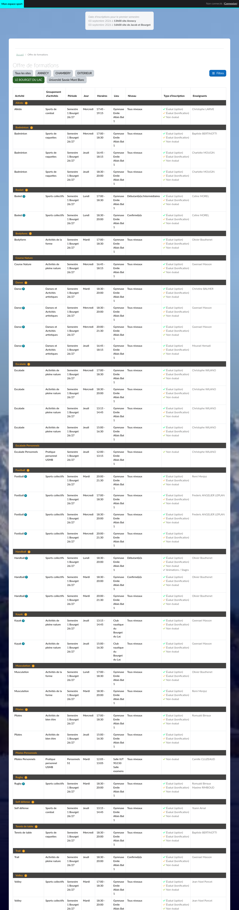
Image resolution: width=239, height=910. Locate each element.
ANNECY (43, 73)
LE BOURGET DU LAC (28, 80)
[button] (24, 196)
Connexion (230, 3)
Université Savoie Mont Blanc (66, 80)
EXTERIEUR (85, 73)
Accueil (20, 54)
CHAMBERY (63, 73)
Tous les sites (23, 73)
